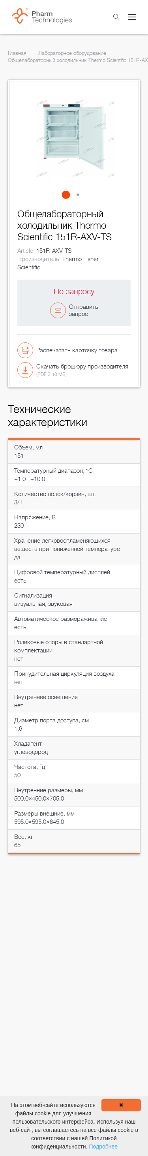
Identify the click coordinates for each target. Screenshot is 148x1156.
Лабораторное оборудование (72, 53)
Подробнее (103, 1146)
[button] (68, 195)
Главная (17, 53)
